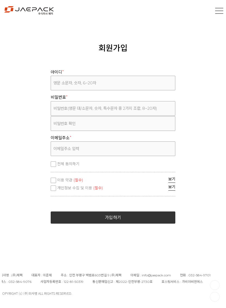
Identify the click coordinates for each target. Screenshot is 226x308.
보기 (171, 179)
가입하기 (113, 217)
